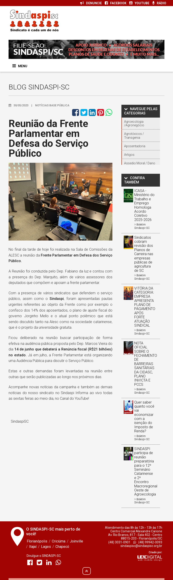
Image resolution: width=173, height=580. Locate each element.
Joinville (76, 541)
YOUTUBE (139, 3)
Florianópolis (37, 541)
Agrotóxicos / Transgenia (134, 135)
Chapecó (62, 546)
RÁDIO (159, 3)
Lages (46, 546)
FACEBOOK (115, 3)
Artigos (129, 154)
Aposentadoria (134, 146)
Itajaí (32, 546)
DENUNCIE (91, 3)
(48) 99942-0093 (147, 542)
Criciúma (58, 541)
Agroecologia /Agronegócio (134, 123)
